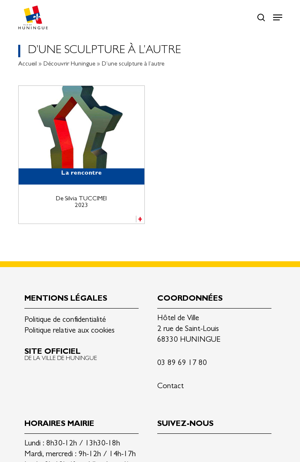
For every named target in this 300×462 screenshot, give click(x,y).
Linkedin (163, 447)
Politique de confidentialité (65, 320)
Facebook (183, 447)
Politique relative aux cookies (69, 331)
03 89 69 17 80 (182, 363)
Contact (170, 387)
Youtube (222, 447)
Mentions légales (65, 299)
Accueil (27, 64)
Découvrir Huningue (69, 64)
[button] (277, 17)
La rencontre (81, 173)
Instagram (202, 447)
